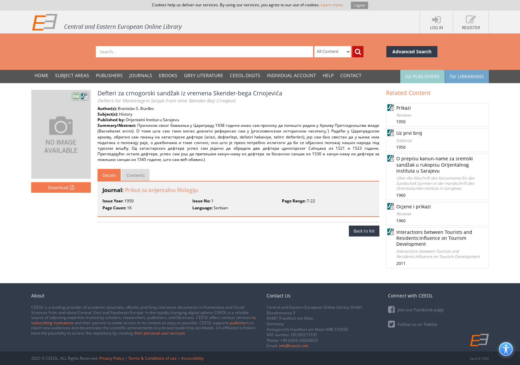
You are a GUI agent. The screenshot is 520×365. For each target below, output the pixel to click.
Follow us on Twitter (412, 323)
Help (328, 75)
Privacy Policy (111, 358)
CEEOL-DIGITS (245, 75)
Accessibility (192, 358)
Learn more (331, 5)
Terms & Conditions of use (152, 358)
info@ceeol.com (293, 345)
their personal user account (159, 333)
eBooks (168, 75)
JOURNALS (140, 75)
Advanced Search (411, 51)
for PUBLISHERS (422, 76)
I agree (359, 5)
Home (41, 75)
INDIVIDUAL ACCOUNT (291, 75)
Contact (350, 75)
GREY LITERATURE (203, 75)
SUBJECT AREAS (72, 75)
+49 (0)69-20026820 (299, 340)
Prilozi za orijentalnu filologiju (161, 190)
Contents (135, 175)
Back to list (364, 231)
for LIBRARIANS (467, 76)
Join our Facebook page (416, 309)
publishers (239, 323)
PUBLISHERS (109, 75)
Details (109, 175)
